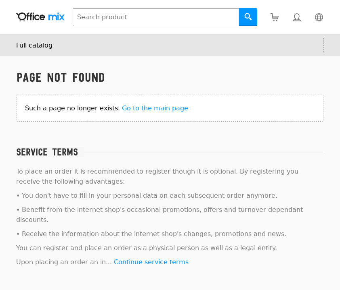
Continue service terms (151, 262)
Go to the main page (155, 108)
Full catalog (34, 45)
